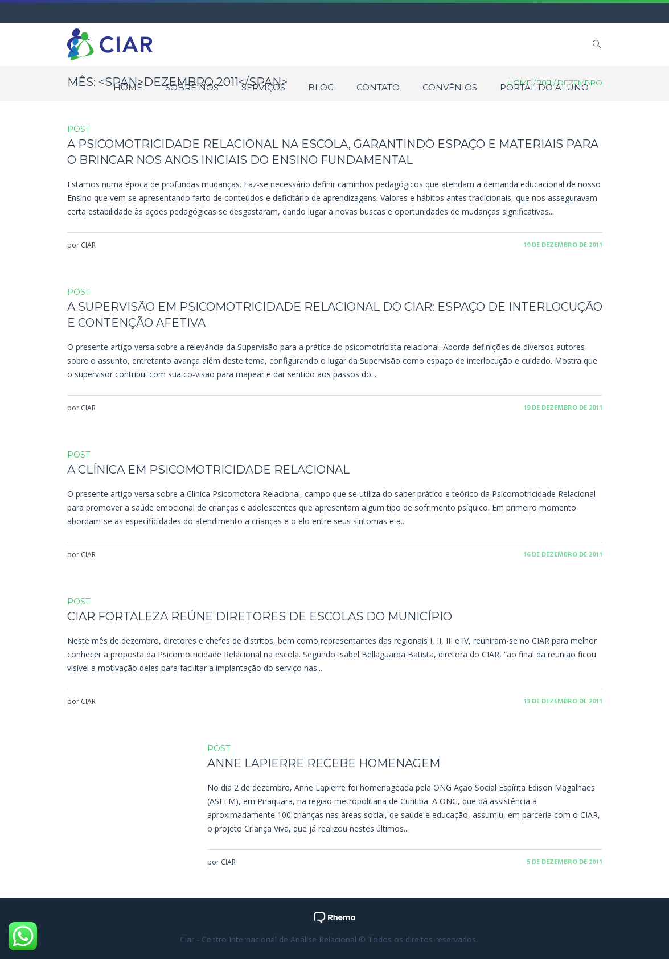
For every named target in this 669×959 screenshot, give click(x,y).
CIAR (88, 245)
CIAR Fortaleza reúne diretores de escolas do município (259, 616)
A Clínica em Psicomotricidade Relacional (208, 469)
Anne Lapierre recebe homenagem (323, 763)
